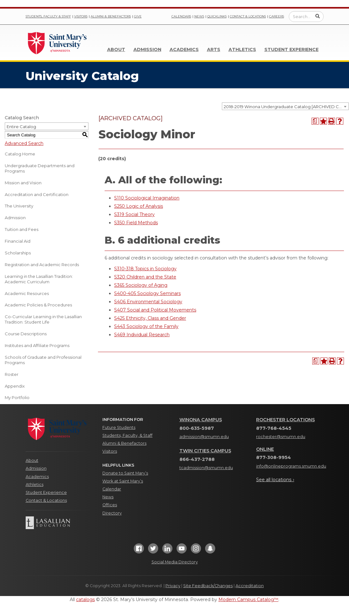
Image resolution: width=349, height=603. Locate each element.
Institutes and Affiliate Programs (37, 345)
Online (265, 449)
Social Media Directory (175, 562)
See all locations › (275, 479)
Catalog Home (20, 153)
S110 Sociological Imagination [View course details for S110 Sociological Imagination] (146, 198)
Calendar (111, 489)
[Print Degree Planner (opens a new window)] (315, 121)
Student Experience (291, 49)
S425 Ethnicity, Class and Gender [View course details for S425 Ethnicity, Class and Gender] (150, 318)
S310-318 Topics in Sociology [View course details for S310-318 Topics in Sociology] (145, 269)
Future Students (118, 427)
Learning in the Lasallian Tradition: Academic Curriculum (39, 279)
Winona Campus (200, 420)
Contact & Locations (248, 16)
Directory (112, 513)
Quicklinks (217, 16)
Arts (213, 49)
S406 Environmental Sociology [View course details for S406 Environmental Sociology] (148, 302)
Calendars (181, 16)
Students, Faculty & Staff (48, 16)
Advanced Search (24, 143)
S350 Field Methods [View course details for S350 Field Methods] (136, 223)
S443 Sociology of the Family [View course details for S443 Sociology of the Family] (146, 326)
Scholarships (18, 252)
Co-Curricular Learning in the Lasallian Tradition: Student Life (43, 319)
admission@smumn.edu (204, 436)
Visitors (80, 16)
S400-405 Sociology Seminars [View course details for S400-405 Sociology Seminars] (147, 293)
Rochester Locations (285, 420)
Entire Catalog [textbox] (21, 126)
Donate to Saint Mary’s (125, 473)
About (116, 49)
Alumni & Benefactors (111, 16)
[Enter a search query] (306, 16)
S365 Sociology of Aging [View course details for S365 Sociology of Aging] (140, 285)
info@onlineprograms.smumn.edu (291, 466)
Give (138, 16)
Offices (109, 504)
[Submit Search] (318, 16)
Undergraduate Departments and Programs (39, 168)
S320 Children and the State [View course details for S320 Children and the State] (145, 277)
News (199, 16)
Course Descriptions (26, 333)
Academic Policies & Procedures (38, 304)
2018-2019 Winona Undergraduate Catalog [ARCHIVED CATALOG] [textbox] (286, 106)
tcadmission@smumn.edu (206, 467)
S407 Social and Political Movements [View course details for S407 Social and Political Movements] (155, 310)
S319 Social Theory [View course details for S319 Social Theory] (134, 214)
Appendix (15, 386)
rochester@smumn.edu (280, 436)
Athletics (242, 49)
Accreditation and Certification (36, 194)
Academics (184, 49)
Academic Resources (27, 293)
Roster (11, 374)
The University (19, 205)
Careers (276, 16)
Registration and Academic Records (42, 264)
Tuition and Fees (21, 229)
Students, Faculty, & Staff (127, 435)
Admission (147, 49)
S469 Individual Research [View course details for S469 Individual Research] (142, 335)
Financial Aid (17, 241)
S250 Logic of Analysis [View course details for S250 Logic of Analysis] (138, 206)
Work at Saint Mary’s (122, 481)
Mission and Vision (23, 182)
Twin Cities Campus (205, 451)
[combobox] (285, 106)
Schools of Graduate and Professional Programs (43, 360)
